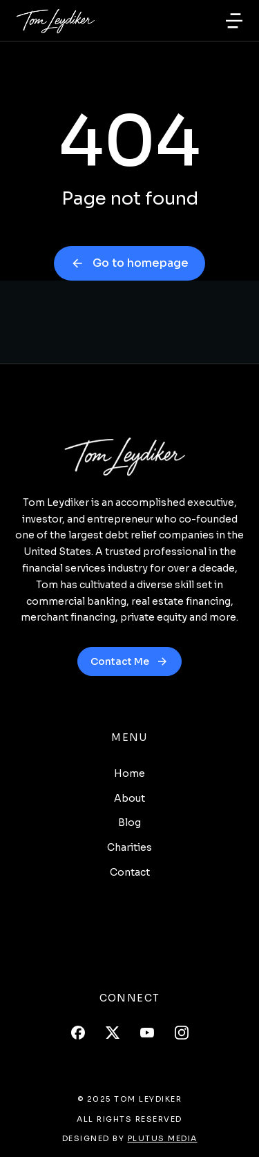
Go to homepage (129, 263)
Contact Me (129, 661)
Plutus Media (163, 1138)
